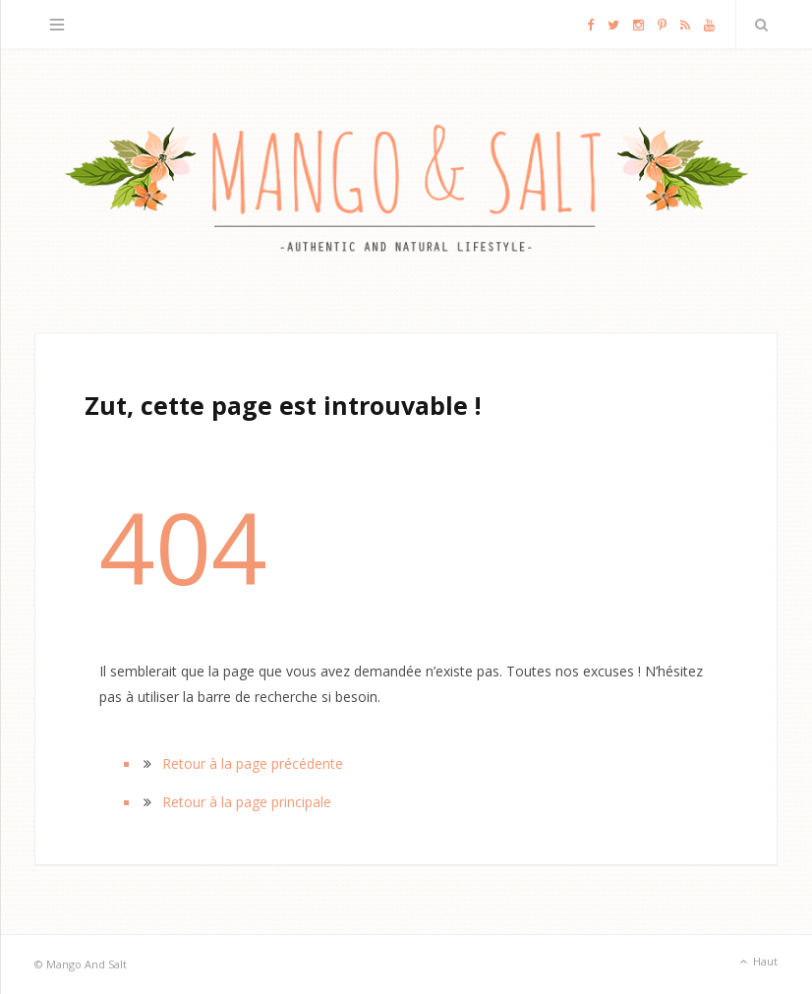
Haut (757, 962)
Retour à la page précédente (252, 763)
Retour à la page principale (246, 801)
